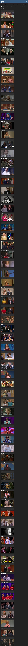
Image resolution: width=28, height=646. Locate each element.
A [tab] (1, 4)
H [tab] (15, 4)
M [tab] (25, 4)
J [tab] (19, 4)
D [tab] (7, 4)
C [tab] (5, 4)
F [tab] (11, 4)
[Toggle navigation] (26, 1)
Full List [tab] (2, 8)
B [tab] (3, 4)
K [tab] (21, 4)
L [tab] (23, 4)
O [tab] (3, 6)
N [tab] (1, 6)
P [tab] (5, 6)
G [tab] (13, 4)
